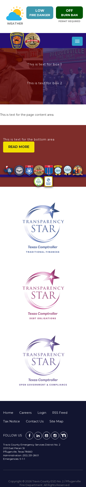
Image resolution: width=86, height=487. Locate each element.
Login (42, 413)
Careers (25, 413)
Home (8, 413)
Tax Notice (11, 421)
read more (18, 147)
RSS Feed (59, 413)
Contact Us (35, 421)
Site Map (56, 421)
